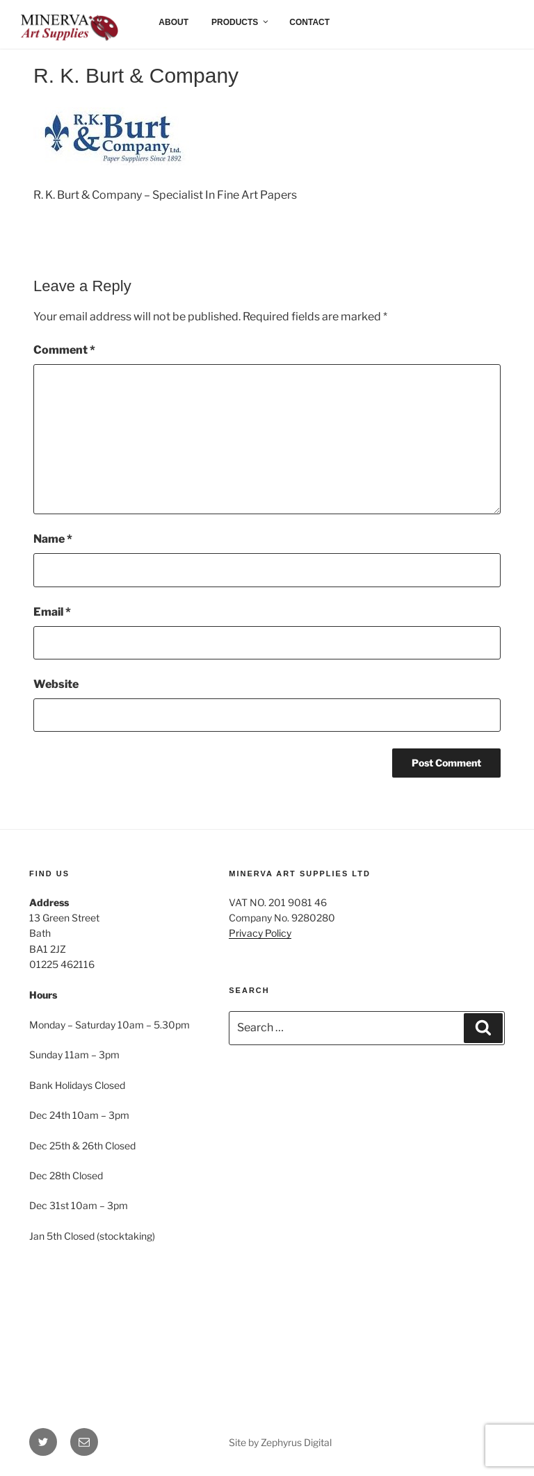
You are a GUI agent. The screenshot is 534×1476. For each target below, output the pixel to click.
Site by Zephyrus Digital (280, 1442)
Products (240, 22)
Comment (64, 349)
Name (52, 539)
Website (56, 684)
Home (43, 22)
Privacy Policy (260, 933)
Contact (309, 22)
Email (52, 611)
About (173, 22)
